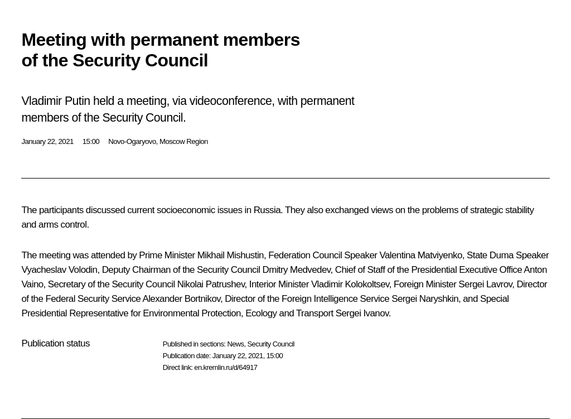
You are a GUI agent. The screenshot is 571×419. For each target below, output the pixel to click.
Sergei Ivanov (362, 313)
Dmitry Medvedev (296, 269)
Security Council (271, 344)
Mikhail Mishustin (230, 255)
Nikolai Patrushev (211, 284)
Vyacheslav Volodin (59, 269)
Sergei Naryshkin (424, 298)
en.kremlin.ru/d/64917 (225, 367)
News (235, 344)
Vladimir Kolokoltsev (350, 284)
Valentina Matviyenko (420, 255)
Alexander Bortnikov (181, 298)
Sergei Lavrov (485, 284)
